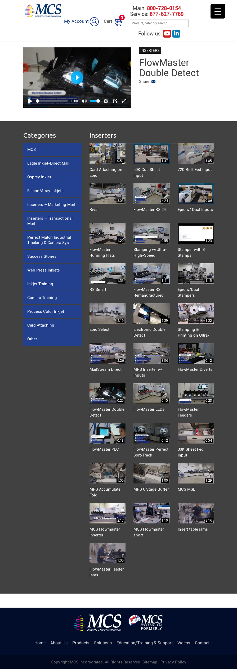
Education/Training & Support (145, 642)
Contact (202, 642)
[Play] (30, 101)
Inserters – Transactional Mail (50, 221)
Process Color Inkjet (45, 311)
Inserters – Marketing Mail (51, 204)
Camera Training (42, 297)
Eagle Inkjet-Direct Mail (48, 163)
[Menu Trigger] (218, 11)
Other (32, 339)
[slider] (52, 100)
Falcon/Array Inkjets (45, 190)
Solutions (103, 642)
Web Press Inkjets (43, 270)
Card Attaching (40, 325)
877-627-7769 (167, 14)
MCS (31, 149)
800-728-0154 (164, 8)
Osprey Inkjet (39, 177)
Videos (183, 642)
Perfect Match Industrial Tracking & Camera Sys (49, 240)
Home (40, 642)
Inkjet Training (40, 284)
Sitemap (150, 662)
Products (80, 642)
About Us (59, 642)
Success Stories (41, 256)
